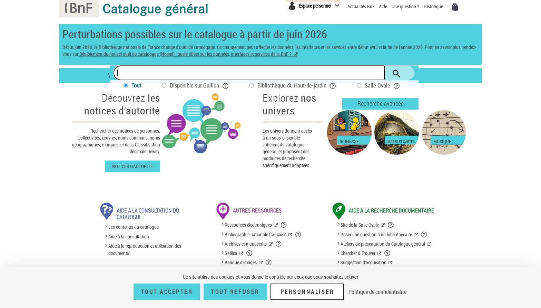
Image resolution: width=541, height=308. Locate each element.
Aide (383, 6)
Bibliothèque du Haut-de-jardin (296, 85)
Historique (434, 6)
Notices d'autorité (132, 166)
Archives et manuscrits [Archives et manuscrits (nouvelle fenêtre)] (246, 243)
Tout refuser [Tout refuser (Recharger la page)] (235, 292)
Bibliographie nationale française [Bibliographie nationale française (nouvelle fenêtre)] (255, 234)
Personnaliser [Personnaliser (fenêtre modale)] (307, 292)
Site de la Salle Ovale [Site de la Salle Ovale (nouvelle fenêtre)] (360, 225)
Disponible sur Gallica (199, 85)
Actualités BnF (361, 6)
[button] (284, 225)
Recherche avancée (380, 103)
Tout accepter (167, 292)
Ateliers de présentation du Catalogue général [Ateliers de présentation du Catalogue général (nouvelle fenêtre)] (383, 243)
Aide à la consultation (128, 236)
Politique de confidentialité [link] (377, 292)
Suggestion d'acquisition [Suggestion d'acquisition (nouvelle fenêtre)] (363, 262)
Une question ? (405, 6)
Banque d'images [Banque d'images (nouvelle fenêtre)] (241, 262)
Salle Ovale (382, 85)
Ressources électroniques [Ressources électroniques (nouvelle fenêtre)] (248, 225)
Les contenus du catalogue (133, 227)
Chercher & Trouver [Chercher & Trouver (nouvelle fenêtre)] (358, 253)
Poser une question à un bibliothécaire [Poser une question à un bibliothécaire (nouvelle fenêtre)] (376, 234)
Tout (136, 85)
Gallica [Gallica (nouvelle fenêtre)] (231, 253)
